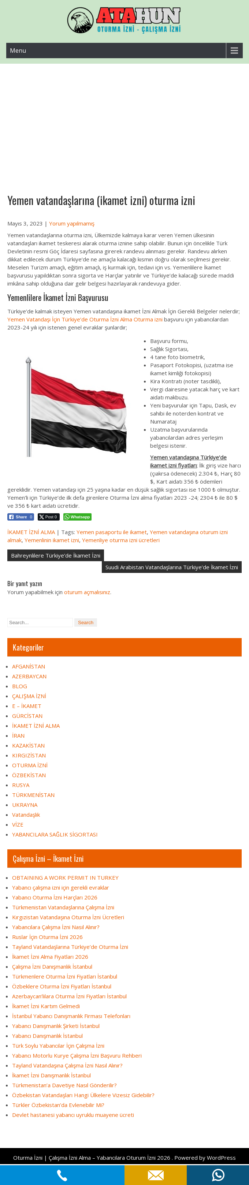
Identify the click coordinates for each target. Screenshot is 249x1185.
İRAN (18, 735)
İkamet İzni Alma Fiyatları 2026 (50, 956)
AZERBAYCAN (29, 676)
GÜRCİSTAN (27, 715)
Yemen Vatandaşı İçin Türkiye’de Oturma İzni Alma (69, 319)
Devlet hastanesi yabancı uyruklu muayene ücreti (73, 1114)
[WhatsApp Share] (77, 517)
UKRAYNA (24, 804)
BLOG (19, 686)
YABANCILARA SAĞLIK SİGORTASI (55, 834)
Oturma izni (148, 319)
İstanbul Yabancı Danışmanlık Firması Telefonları (71, 1016)
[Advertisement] (124, 118)
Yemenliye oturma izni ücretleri (121, 540)
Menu (18, 50)
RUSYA (20, 785)
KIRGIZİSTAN (29, 755)
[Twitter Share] (49, 517)
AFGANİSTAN (28, 666)
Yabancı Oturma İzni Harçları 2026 (54, 897)
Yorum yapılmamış (71, 223)
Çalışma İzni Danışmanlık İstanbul (52, 966)
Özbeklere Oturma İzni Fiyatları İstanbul (61, 986)
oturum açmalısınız (87, 592)
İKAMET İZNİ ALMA (31, 532)
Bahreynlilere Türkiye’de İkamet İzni (55, 555)
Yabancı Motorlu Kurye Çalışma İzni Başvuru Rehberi (77, 1055)
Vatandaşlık (26, 814)
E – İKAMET (26, 705)
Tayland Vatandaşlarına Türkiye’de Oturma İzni (70, 946)
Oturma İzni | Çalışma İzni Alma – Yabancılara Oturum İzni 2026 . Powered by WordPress (124, 1157)
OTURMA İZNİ (30, 765)
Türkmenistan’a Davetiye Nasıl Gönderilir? (64, 1085)
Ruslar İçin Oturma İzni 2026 (47, 936)
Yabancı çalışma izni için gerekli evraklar (60, 887)
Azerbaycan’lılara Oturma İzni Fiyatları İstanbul (69, 996)
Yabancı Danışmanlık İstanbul (47, 1035)
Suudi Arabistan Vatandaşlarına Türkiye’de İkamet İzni (171, 567)
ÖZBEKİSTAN (29, 775)
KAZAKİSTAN (28, 745)
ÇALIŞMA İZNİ (29, 696)
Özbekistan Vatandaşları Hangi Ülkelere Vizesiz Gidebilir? (83, 1095)
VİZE (17, 824)
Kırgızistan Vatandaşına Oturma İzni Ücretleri (68, 917)
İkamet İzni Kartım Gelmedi (46, 1006)
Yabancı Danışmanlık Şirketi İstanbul (56, 1025)
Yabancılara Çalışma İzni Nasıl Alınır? (56, 927)
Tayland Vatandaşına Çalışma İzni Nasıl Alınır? (67, 1065)
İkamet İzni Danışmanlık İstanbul (51, 1075)
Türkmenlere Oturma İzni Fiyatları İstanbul (64, 976)
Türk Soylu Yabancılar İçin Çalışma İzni (58, 1045)
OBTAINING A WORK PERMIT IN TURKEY (65, 877)
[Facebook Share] (20, 517)
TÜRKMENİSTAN (33, 794)
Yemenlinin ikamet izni (52, 540)
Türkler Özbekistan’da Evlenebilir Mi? (58, 1104)
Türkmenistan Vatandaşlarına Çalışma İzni (63, 907)
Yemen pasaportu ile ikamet (112, 532)
